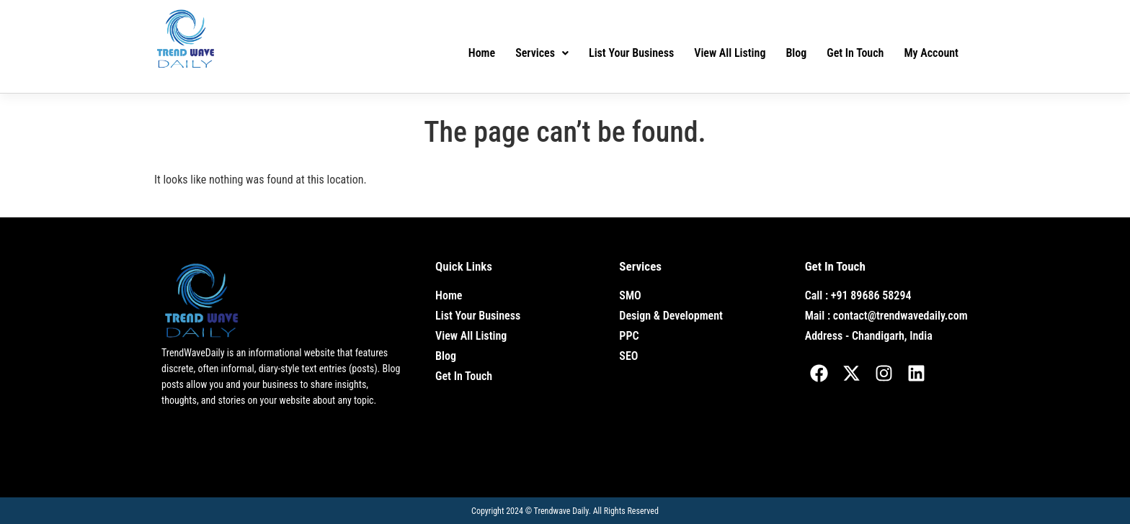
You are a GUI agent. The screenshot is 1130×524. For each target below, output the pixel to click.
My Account (931, 53)
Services (542, 53)
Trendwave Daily (561, 511)
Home (481, 53)
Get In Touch (855, 53)
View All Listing (729, 53)
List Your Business (631, 53)
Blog (796, 53)
